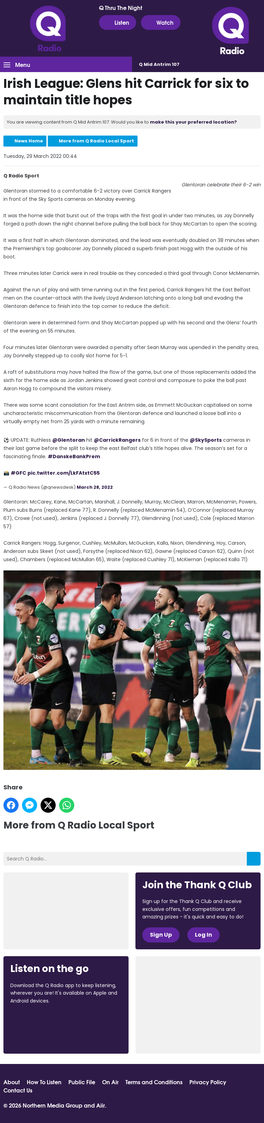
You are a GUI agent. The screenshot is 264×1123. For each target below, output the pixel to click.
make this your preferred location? (193, 122)
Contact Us (17, 1090)
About (11, 1082)
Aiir (100, 1105)
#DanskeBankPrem (74, 456)
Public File (81, 1082)
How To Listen (44, 1082)
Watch (161, 22)
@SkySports (206, 440)
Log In (203, 935)
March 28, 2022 (95, 487)
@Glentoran (68, 440)
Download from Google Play (36, 1037)
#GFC (18, 473)
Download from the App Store (37, 1019)
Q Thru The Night (120, 7)
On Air (110, 1082)
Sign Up (161, 935)
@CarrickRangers (117, 440)
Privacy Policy (207, 1082)
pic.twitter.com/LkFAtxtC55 (64, 473)
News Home (28, 141)
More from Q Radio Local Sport (96, 141)
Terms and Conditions (154, 1082)
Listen (117, 22)
